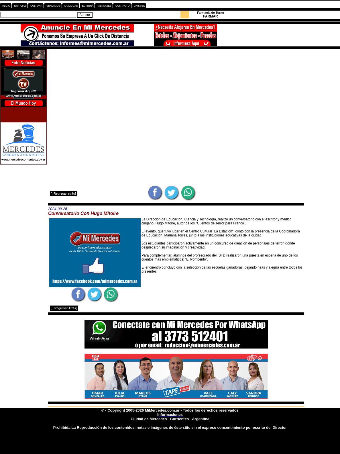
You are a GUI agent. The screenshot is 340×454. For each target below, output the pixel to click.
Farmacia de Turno (210, 12)
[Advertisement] (176, 89)
